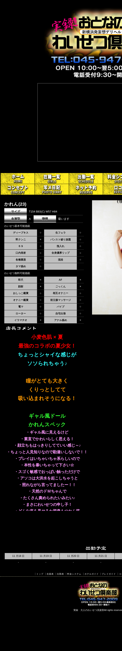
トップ (39, 574)
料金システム (74, 574)
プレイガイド (109, 574)
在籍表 (50, 574)
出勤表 (60, 574)
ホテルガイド (92, 574)
